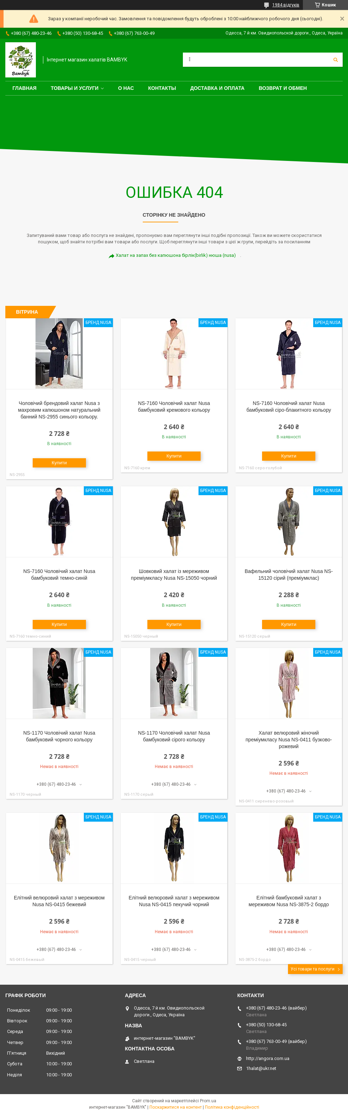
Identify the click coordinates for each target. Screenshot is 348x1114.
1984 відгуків (285, 4)
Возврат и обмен (283, 88)
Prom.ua (208, 1100)
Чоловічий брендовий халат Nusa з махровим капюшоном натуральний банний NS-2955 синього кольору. (59, 410)
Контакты (162, 88)
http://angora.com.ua (267, 1058)
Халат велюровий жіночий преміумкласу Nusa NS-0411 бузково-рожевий (289, 739)
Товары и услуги (75, 88)
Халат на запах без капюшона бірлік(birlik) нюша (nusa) (176, 255)
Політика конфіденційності (232, 1107)
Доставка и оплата (217, 88)
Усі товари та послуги (312, 969)
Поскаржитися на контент (175, 1107)
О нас (126, 88)
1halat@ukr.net (261, 1068)
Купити (59, 462)
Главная (24, 88)
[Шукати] (335, 60)
